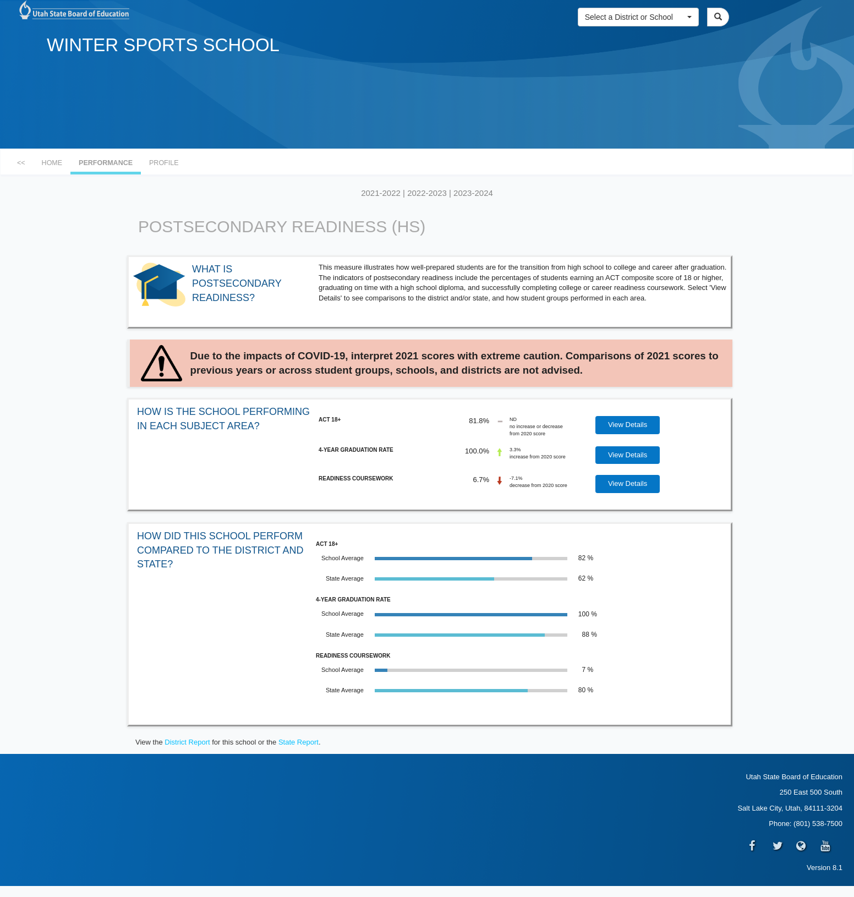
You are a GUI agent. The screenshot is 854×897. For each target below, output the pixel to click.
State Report (298, 742)
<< (21, 163)
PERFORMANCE (106, 163)
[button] (638, 17)
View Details (627, 424)
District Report (187, 742)
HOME (52, 163)
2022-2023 (427, 193)
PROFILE (164, 163)
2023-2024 (473, 193)
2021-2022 (381, 193)
